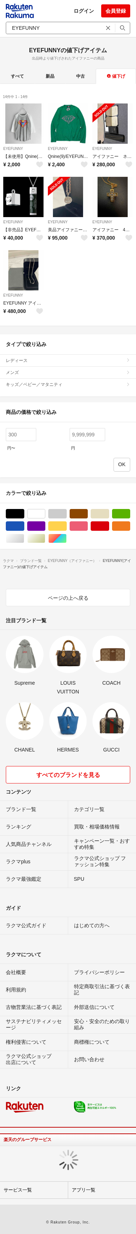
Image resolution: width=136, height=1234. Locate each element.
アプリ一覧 (83, 1190)
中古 (80, 76)
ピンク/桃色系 (87, 526)
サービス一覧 (18, 1190)
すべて (17, 76)
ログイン (84, 11)
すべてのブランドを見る (68, 775)
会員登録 (116, 11)
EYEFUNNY (13, 149)
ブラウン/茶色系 (87, 514)
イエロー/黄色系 (66, 526)
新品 (50, 76)
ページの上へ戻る (68, 598)
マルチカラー (66, 538)
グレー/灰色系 (66, 514)
